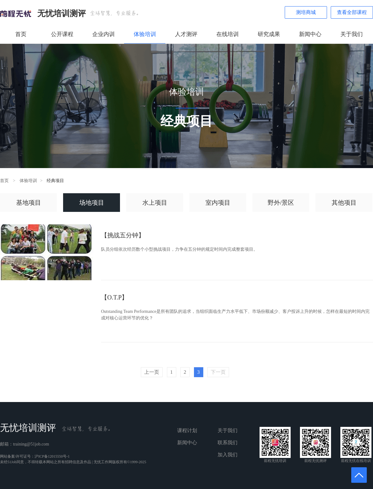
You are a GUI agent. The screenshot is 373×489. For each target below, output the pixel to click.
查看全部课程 (352, 12)
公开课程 (62, 34)
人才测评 (186, 34)
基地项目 (28, 202)
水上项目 (154, 202)
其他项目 (344, 202)
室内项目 (217, 202)
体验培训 (145, 34)
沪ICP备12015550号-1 (52, 456)
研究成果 (269, 34)
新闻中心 (310, 34)
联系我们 (227, 442)
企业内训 (103, 34)
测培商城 (306, 12)
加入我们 (227, 454)
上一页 (151, 372)
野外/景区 (281, 202)
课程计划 (187, 430)
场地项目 (91, 202)
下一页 (218, 372)
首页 (20, 34)
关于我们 (351, 34)
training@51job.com (31, 444)
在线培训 (227, 34)
